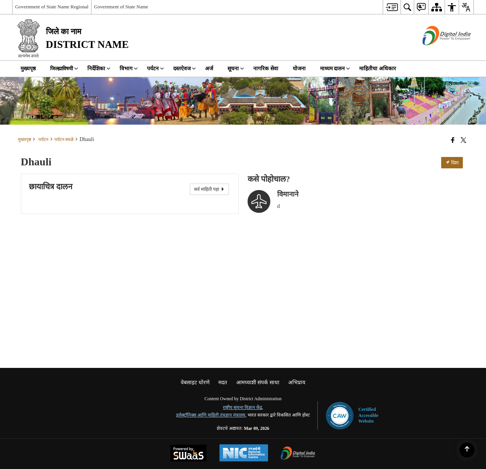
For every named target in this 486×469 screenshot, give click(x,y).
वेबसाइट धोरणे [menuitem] (195, 382)
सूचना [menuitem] (235, 68)
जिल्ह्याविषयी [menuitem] (64, 68)
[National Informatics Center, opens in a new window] (244, 454)
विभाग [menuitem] (129, 68)
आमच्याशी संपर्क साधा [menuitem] (257, 382)
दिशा (452, 162)
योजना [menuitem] (299, 68)
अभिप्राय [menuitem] (296, 382)
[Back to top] (467, 450)
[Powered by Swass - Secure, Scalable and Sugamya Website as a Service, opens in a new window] (188, 454)
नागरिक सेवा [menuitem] (265, 68)
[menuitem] (392, 7)
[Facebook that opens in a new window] (453, 140)
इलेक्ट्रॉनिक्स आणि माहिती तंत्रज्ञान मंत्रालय (210, 415)
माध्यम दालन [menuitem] (335, 68)
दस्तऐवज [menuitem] (184, 68)
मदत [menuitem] (222, 382)
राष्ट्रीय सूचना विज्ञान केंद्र (242, 407)
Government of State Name (121, 7)
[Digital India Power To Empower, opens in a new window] (298, 454)
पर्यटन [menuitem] (155, 68)
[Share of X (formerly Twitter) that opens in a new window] (463, 140)
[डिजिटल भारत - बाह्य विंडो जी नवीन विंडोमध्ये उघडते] (437, 52)
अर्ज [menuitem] (209, 68)
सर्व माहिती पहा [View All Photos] (209, 189)
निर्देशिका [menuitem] (98, 68)
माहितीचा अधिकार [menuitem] (377, 68)
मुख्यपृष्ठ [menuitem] (28, 68)
